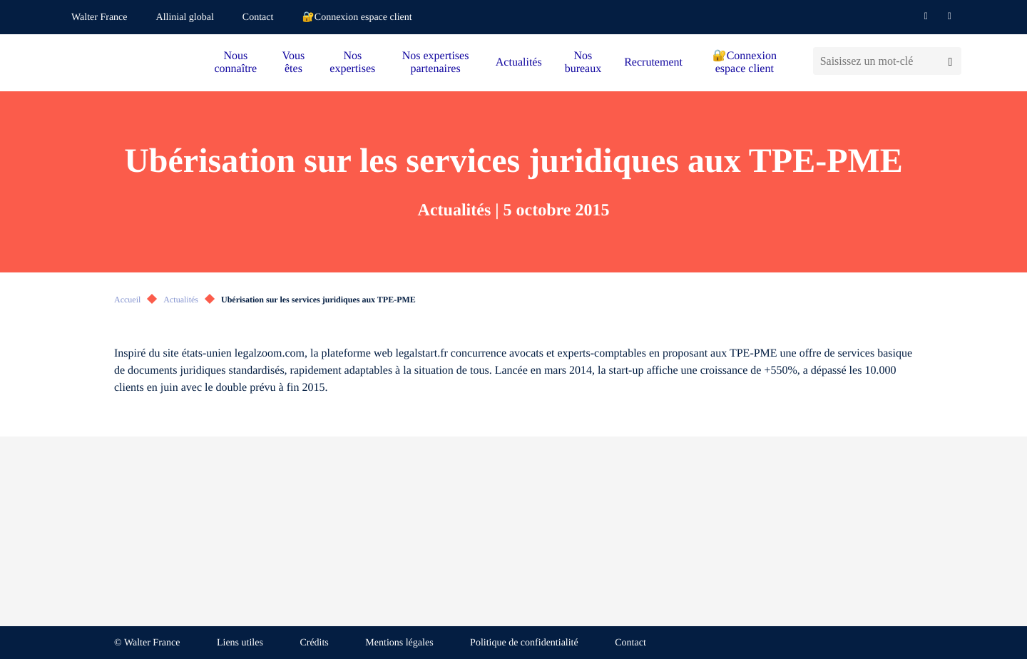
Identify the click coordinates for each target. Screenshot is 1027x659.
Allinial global (185, 17)
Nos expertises (352, 62)
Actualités (519, 62)
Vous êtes (293, 62)
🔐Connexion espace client (357, 17)
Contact (258, 17)
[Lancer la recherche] (950, 61)
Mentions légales (399, 643)
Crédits (314, 643)
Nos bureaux (583, 62)
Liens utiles (240, 643)
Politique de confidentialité (524, 643)
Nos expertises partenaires (435, 62)
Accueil (127, 300)
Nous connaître (236, 62)
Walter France (99, 17)
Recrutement (653, 62)
